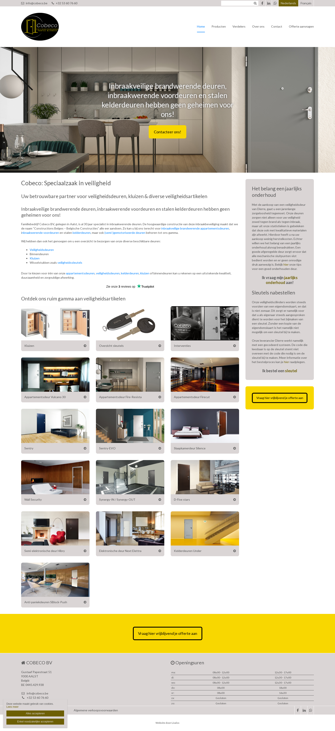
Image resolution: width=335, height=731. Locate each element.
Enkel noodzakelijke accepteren (35, 721)
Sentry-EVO (107, 448)
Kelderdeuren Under (187, 551)
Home (201, 26)
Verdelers (238, 26)
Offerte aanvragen (301, 26)
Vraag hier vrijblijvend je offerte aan (279, 398)
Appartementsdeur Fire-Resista (120, 397)
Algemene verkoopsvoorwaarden (96, 710)
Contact (276, 26)
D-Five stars (182, 499)
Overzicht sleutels (111, 345)
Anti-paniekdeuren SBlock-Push (45, 602)
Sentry (28, 448)
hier (286, 264)
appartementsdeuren (80, 273)
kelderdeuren (82, 232)
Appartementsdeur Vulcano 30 (45, 397)
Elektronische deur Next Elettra (120, 551)
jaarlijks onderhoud (282, 280)
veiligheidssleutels (69, 262)
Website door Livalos (167, 722)
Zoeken (255, 3)
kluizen (144, 273)
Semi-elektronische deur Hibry (44, 551)
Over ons (258, 26)
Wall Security (33, 499)
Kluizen (35, 258)
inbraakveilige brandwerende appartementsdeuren (195, 228)
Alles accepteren (35, 713)
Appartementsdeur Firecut (192, 397)
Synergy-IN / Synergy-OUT (117, 499)
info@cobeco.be (34, 3)
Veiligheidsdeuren (42, 250)
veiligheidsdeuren (108, 273)
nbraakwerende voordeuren (40, 232)
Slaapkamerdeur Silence (190, 448)
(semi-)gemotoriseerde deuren (124, 232)
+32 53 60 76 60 (64, 3)
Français (306, 3)
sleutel (291, 370)
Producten (219, 26)
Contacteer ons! (167, 131)
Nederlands (288, 3)
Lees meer (12, 706)
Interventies (182, 345)
